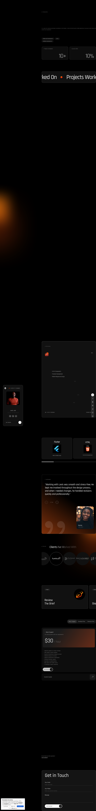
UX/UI (57, 38)
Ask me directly (45, 757)
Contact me (89, 412)
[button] (69, 366)
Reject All (13, 806)
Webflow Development (47, 41)
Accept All (20, 806)
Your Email (47, 782)
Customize (5, 806)
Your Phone (47, 788)
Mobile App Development (48, 38)
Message (47, 795)
